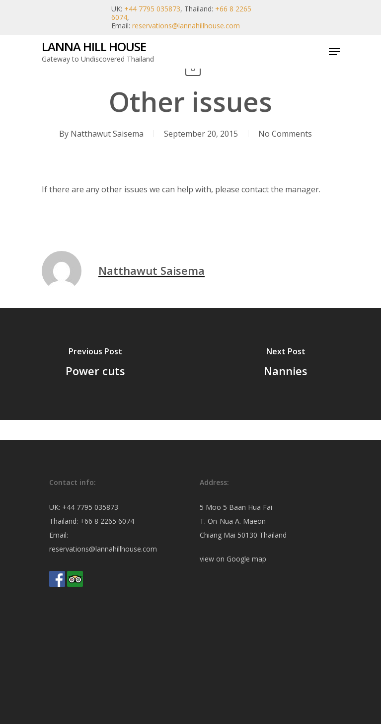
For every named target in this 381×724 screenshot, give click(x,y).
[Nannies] (286, 364)
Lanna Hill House (94, 47)
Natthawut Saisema (107, 133)
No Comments (285, 133)
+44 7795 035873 (152, 8)
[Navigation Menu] (334, 52)
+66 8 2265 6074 (107, 521)
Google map (246, 558)
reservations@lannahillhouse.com (186, 25)
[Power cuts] (95, 364)
